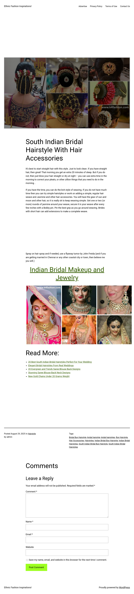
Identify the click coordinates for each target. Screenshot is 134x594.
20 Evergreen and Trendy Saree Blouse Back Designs (54, 369)
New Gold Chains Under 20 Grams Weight (49, 376)
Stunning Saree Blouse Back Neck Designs (49, 372)
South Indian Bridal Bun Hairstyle (93, 444)
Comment (31, 491)
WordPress (124, 587)
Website (30, 547)
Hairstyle (32, 434)
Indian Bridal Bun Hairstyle (106, 440)
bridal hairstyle (93, 437)
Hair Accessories (76, 440)
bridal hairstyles (108, 437)
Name (29, 521)
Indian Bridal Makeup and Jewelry (67, 273)
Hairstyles (89, 440)
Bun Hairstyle (122, 437)
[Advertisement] (67, 39)
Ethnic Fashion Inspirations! (18, 6)
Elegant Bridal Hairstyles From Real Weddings (51, 365)
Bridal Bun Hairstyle (77, 437)
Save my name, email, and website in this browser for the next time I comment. (68, 560)
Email (29, 534)
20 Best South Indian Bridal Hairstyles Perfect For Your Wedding (60, 362)
